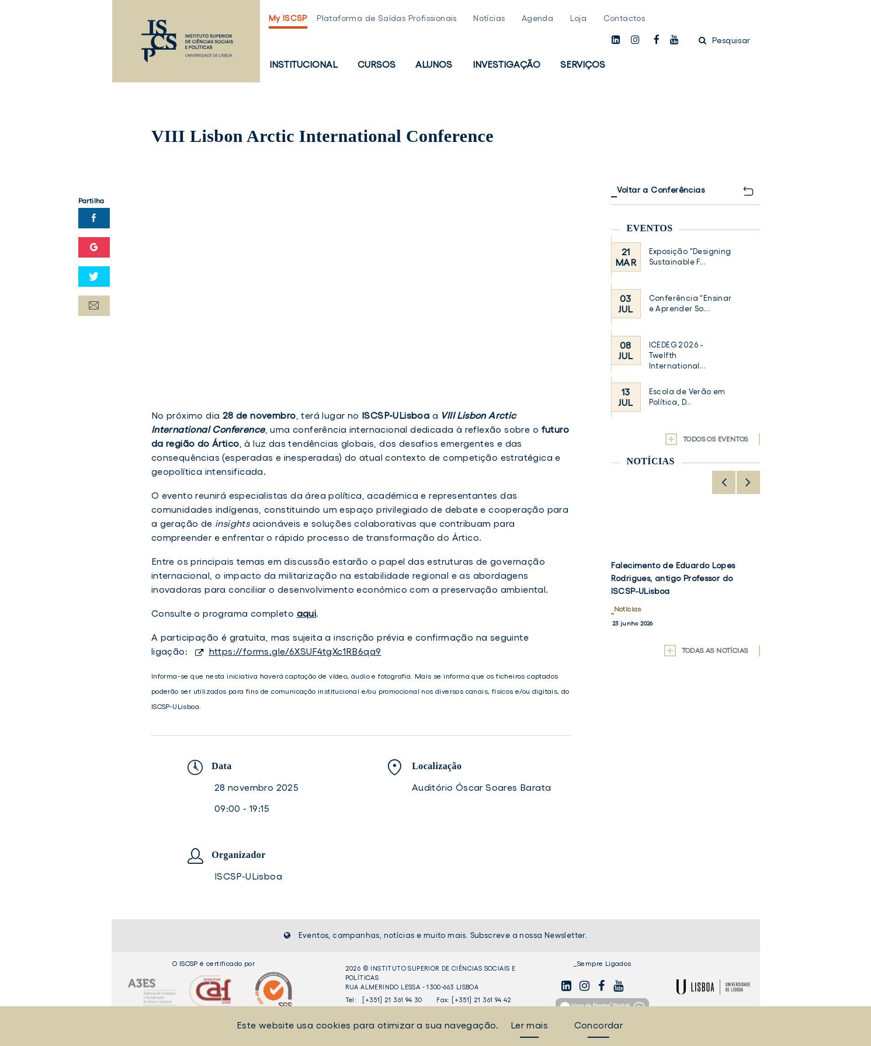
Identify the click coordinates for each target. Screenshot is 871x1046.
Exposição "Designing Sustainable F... (690, 256)
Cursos (376, 64)
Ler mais (529, 1025)
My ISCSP (288, 18)
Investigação (506, 64)
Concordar (598, 1025)
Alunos (433, 64)
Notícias (489, 18)
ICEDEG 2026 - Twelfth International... (677, 355)
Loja (578, 18)
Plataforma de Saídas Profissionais (387, 18)
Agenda (537, 18)
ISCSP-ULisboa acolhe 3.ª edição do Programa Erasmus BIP (684, 572)
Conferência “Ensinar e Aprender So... (690, 303)
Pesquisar (724, 40)
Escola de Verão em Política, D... (687, 396)
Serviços (582, 64)
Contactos (624, 18)
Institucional (303, 64)
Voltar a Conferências (661, 189)
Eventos (650, 228)
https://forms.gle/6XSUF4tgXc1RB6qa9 (295, 651)
